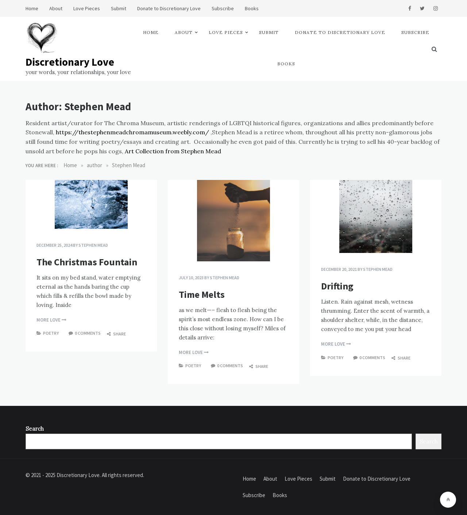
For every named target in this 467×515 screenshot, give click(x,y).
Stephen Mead (93, 245)
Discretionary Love (70, 62)
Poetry (51, 333)
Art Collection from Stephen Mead (173, 151)
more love (51, 320)
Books (252, 8)
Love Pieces (86, 8)
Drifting (337, 286)
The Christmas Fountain (86, 262)
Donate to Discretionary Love (169, 8)
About (55, 8)
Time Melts (202, 294)
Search (35, 428)
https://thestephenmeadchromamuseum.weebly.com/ (132, 132)
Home (32, 8)
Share (116, 334)
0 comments (88, 333)
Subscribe (223, 8)
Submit (118, 8)
